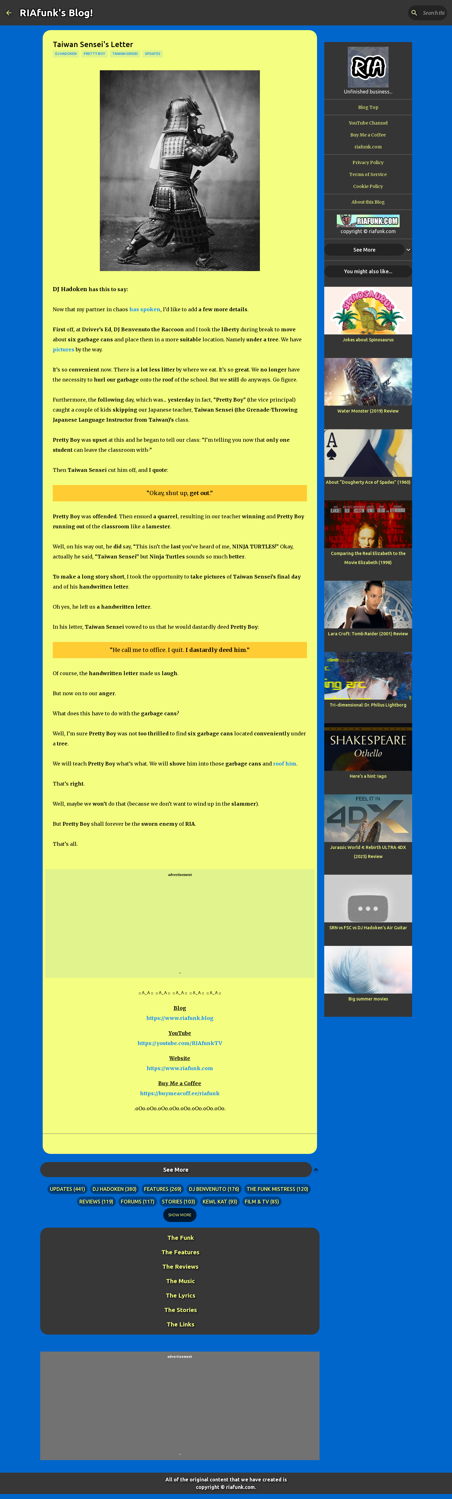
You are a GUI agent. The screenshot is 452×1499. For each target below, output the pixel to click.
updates (152, 54)
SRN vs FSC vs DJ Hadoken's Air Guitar (368, 927)
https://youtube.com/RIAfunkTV (179, 1043)
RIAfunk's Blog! (56, 12)
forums (131, 1201)
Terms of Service (368, 174)
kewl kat (215, 1201)
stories (172, 1201)
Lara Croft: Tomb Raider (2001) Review (368, 633)
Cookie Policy (368, 186)
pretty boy (94, 54)
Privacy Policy (368, 162)
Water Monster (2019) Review (368, 410)
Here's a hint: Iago (368, 776)
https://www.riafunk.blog (179, 1018)
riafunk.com (368, 147)
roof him (284, 763)
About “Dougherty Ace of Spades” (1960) (368, 482)
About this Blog (368, 202)
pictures (63, 349)
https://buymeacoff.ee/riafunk (180, 1093)
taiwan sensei (125, 54)
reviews (89, 1201)
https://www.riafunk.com (180, 1068)
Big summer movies (368, 998)
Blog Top (368, 107)
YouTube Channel (368, 123)
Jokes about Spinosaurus (368, 339)
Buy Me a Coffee (368, 135)
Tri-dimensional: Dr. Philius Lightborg (368, 704)
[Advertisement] (180, 924)
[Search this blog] (414, 12)
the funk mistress (271, 1189)
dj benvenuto (207, 1189)
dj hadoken (66, 54)
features (156, 1189)
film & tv (257, 1201)
